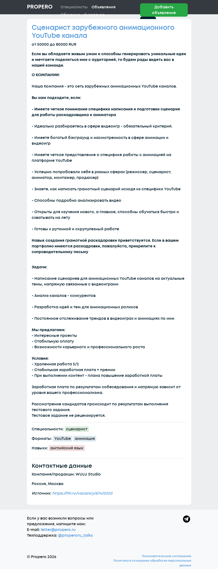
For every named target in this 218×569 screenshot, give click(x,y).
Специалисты (74, 7)
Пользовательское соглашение (166, 556)
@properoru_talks (75, 535)
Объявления (103, 7)
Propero (39, 7)
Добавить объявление (164, 10)
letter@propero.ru (58, 529)
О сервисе (94, 14)
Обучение (70, 14)
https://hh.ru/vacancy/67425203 (82, 493)
